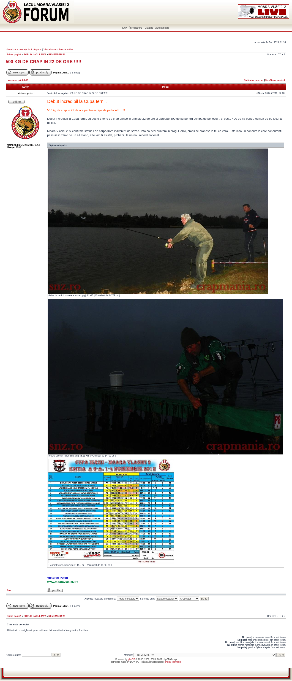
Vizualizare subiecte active (58, 49)
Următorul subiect (275, 80)
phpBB (131, 659)
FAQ (124, 28)
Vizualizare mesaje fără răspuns (23, 49)
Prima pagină (14, 54)
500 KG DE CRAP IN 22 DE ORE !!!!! (43, 61)
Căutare (149, 28)
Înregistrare (135, 28)
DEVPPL (134, 662)
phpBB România (173, 662)
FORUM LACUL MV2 (35, 54)
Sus (9, 590)
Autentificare (162, 28)
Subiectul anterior (253, 80)
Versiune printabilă (18, 80)
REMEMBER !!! (57, 54)
